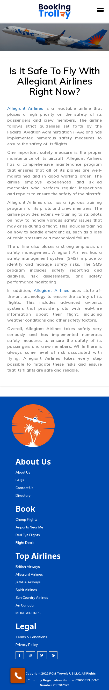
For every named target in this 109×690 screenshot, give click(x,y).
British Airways (28, 567)
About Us (23, 472)
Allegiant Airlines (25, 108)
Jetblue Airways (28, 582)
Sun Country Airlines (32, 597)
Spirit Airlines (26, 590)
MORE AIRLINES (28, 613)
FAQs (20, 480)
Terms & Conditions (31, 637)
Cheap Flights (27, 519)
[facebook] (20, 655)
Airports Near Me (29, 527)
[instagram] (30, 655)
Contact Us (24, 488)
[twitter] (42, 655)
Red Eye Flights (28, 535)
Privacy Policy (27, 645)
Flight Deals (25, 543)
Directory (23, 495)
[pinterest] (53, 655)
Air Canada (25, 605)
